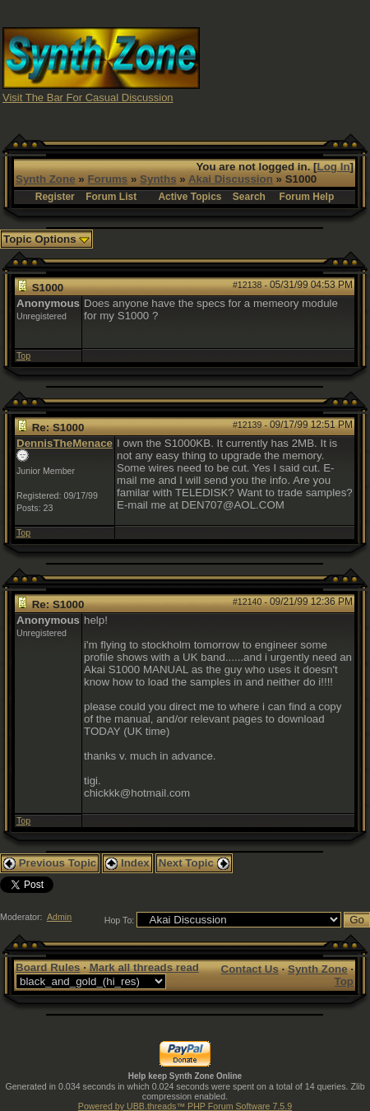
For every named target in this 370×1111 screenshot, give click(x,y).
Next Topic (194, 863)
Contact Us (250, 969)
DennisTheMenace (64, 443)
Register (55, 196)
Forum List (111, 196)
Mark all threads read (144, 967)
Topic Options (46, 239)
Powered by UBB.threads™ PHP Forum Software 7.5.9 (185, 1106)
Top (23, 355)
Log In (333, 166)
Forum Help (307, 196)
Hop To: (119, 920)
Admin (59, 917)
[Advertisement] (285, 64)
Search (249, 196)
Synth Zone (46, 179)
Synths (158, 179)
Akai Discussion (230, 179)
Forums (107, 179)
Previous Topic (49, 863)
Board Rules (48, 967)
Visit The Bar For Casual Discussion (87, 97)
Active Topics (189, 196)
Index (127, 863)
